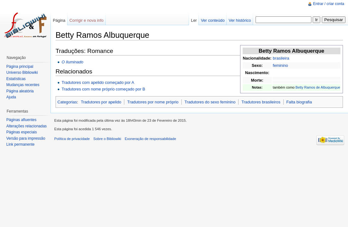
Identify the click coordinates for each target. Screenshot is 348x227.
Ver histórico (240, 20)
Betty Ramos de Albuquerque (318, 87)
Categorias (67, 102)
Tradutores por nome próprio (152, 102)
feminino (280, 65)
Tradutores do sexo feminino (210, 102)
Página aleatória (20, 91)
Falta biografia (299, 102)
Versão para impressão (25, 138)
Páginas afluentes (21, 120)
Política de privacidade (72, 139)
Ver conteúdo (213, 20)
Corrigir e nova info (86, 20)
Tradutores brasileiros (260, 102)
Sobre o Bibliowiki (107, 139)
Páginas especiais (21, 132)
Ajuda (11, 97)
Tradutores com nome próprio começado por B (103, 89)
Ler (194, 20)
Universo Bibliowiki (22, 72)
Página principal (19, 66)
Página (59, 20)
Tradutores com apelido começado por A (98, 82)
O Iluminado (72, 62)
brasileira (281, 58)
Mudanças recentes (22, 85)
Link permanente (20, 144)
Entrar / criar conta (328, 4)
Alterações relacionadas (26, 126)
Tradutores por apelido (101, 102)
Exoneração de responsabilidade (150, 139)
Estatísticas (16, 79)
